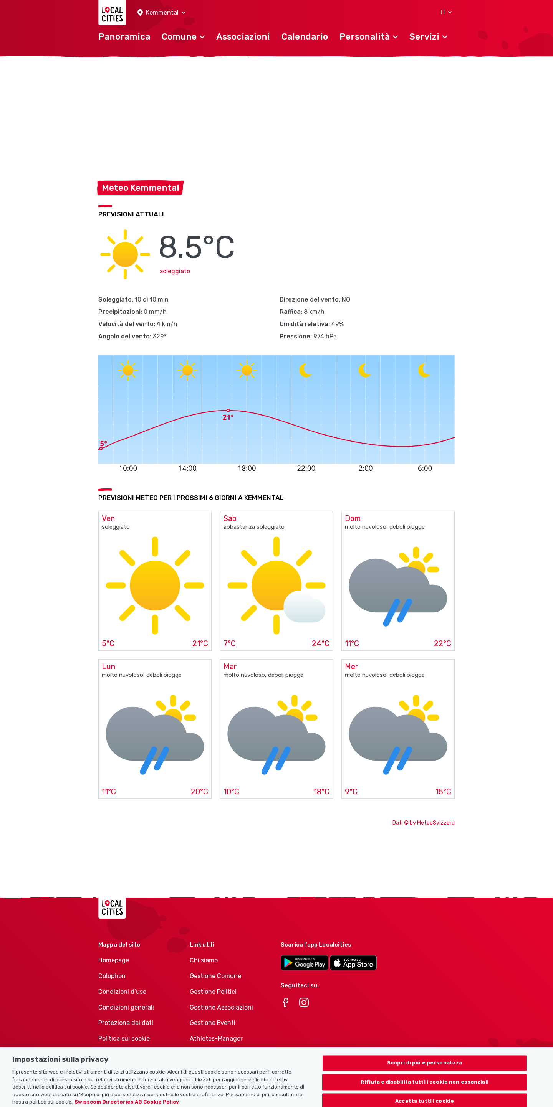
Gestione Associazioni (221, 1007)
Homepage (113, 960)
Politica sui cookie (124, 1038)
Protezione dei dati (125, 1022)
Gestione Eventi (212, 1022)
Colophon (112, 976)
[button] (161, 13)
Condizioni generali (126, 1007)
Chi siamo (204, 960)
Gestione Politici (213, 991)
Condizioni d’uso (122, 991)
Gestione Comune (215, 976)
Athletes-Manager (216, 1038)
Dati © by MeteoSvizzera (423, 823)
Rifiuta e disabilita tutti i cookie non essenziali (424, 1088)
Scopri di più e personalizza (424, 1068)
